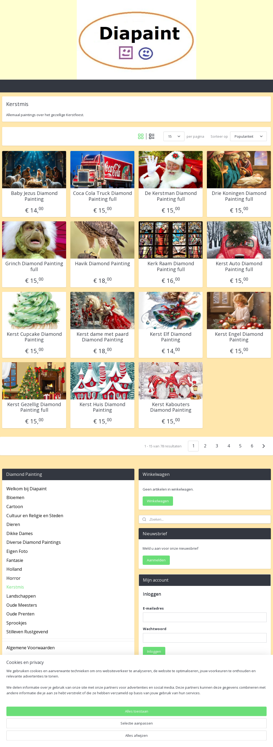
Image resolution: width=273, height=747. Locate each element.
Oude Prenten (20, 614)
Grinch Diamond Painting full (34, 266)
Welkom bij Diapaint (26, 489)
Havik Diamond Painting (102, 264)
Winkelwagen (158, 501)
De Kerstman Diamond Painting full (171, 196)
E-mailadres (153, 608)
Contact (14, 666)
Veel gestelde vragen (27, 692)
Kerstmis (15, 587)
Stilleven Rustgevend (27, 632)
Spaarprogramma (24, 684)
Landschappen (21, 596)
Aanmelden (156, 560)
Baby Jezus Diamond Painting (34, 196)
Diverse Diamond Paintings (33, 542)
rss (130, 737)
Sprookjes (16, 623)
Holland (14, 569)
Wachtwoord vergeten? (161, 664)
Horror (13, 578)
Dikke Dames (19, 533)
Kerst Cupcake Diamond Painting (34, 337)
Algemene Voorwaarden (30, 648)
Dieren (13, 524)
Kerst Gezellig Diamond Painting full (34, 407)
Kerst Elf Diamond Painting (170, 337)
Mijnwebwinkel (197, 737)
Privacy (13, 674)
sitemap (119, 737)
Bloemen (15, 497)
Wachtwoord (154, 628)
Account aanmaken (162, 716)
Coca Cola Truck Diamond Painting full (102, 196)
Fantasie (14, 560)
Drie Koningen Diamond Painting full (239, 196)
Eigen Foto (17, 551)
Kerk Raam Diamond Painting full (170, 266)
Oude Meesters (21, 605)
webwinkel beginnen (151, 737)
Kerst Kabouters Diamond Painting (170, 407)
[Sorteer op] (248, 136)
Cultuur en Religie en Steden (34, 516)
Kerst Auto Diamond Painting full (239, 266)
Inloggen (154, 651)
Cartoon (14, 506)
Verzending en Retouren (30, 701)
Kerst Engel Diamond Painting (239, 337)
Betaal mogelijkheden (28, 657)
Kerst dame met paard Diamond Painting (103, 337)
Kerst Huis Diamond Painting (102, 407)
